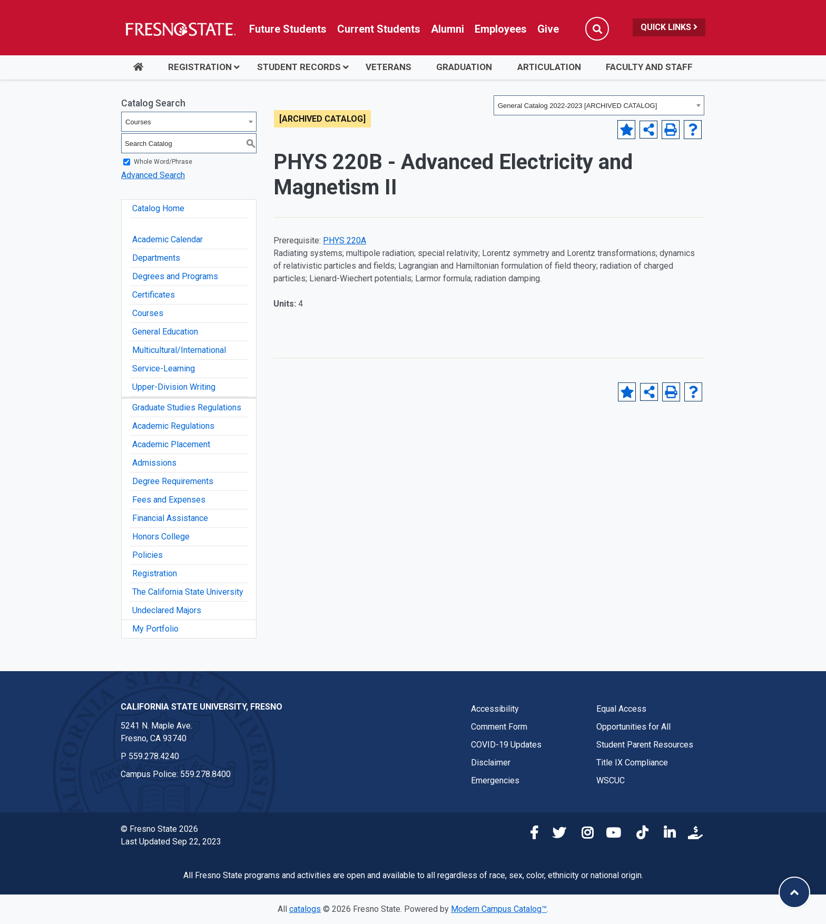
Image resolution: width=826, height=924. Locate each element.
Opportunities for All (633, 727)
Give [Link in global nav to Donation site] (548, 29)
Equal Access (621, 709)
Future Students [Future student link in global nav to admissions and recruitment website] (288, 29)
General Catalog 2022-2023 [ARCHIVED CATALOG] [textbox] (577, 106)
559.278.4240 (154, 756)
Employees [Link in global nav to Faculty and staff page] (501, 29)
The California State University (187, 592)
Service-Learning (163, 368)
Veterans (388, 67)
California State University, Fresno (201, 707)
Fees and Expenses (168, 500)
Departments (156, 258)
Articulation (549, 67)
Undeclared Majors (166, 610)
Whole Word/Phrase (163, 161)
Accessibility (495, 709)
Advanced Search (153, 175)
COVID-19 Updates (506, 745)
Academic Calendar (167, 239)
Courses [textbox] (138, 122)
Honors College (161, 537)
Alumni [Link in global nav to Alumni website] (447, 29)
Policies (147, 555)
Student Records (299, 67)
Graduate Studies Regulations (186, 407)
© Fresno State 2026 (159, 829)
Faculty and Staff (649, 67)
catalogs (305, 909)
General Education (165, 332)
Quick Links (669, 27)
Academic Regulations (173, 426)
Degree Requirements (172, 481)
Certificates (153, 295)
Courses (147, 313)
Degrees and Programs (175, 276)
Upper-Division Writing (173, 387)
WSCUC (610, 780)
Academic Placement (171, 444)
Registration (200, 67)
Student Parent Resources (644, 745)
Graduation (464, 67)
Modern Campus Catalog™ (499, 909)
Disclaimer (490, 763)
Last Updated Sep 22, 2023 (171, 842)
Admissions (154, 463)
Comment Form (499, 727)
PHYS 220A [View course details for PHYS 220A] (344, 240)
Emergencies (495, 780)
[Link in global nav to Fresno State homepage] (180, 29)
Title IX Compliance (632, 763)
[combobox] (599, 105)
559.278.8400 (205, 774)
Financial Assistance (170, 518)
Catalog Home (158, 208)
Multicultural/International (179, 350)
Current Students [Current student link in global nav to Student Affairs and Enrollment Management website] (378, 29)
